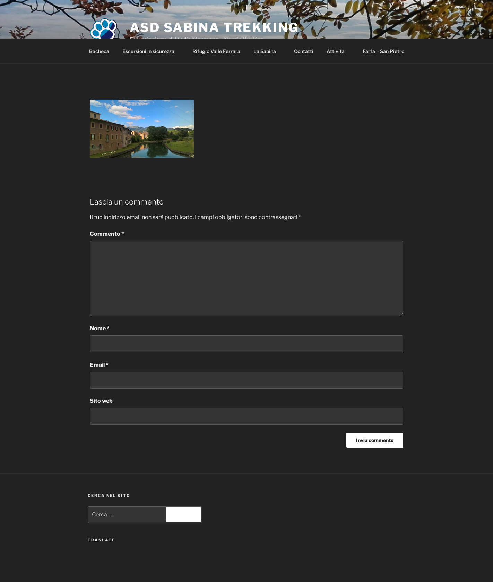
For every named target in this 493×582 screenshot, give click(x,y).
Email (99, 364)
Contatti (303, 51)
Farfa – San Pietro (383, 51)
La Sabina (268, 51)
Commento (107, 234)
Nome (100, 328)
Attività (339, 51)
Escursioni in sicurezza (151, 51)
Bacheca (99, 51)
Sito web (101, 401)
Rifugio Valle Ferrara (216, 51)
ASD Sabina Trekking (214, 27)
